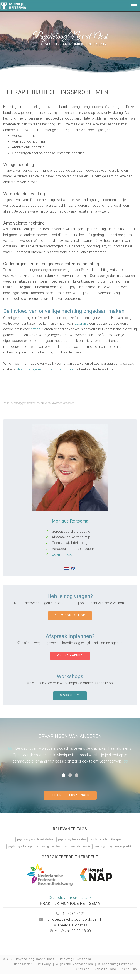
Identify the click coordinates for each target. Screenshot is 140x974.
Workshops (70, 695)
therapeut (116, 839)
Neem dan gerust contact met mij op (44, 369)
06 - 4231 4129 (70, 914)
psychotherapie (98, 839)
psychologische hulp (20, 846)
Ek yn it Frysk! (62, 554)
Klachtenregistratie (115, 964)
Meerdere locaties (70, 925)
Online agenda (70, 655)
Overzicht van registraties (68, 897)
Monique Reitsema (70, 521)
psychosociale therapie (77, 846)
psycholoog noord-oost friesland (35, 839)
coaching (99, 846)
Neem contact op (70, 615)
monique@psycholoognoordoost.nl (70, 919)
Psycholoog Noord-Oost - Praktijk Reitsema (53, 959)
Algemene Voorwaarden (74, 964)
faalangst (81, 323)
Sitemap (82, 969)
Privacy (44, 964)
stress (35, 329)
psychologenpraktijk (119, 846)
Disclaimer (23, 964)
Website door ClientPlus (116, 969)
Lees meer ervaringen (70, 795)
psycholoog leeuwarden (72, 839)
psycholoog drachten (47, 846)
